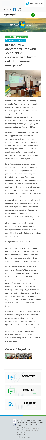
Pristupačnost (34, 3)
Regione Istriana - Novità (17, 40)
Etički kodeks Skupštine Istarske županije (34, 423)
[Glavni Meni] (40, 15)
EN (10, 9)
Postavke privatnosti (33, 420)
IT (7, 9)
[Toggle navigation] (6, 3)
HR (4, 9)
